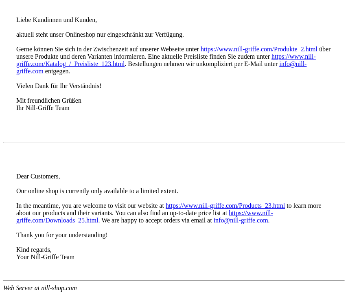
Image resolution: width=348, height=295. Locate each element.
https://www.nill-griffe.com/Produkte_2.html (259, 49)
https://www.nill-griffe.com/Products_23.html (225, 205)
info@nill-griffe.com (241, 220)
